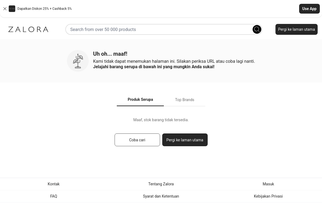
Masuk (268, 184)
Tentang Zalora (161, 184)
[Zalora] (28, 29)
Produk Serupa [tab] (140, 99)
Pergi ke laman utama (296, 29)
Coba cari (137, 140)
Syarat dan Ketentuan (161, 196)
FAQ (53, 196)
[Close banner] (5, 8)
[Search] (257, 29)
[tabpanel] (161, 134)
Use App (309, 9)
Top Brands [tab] (184, 100)
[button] (161, 8)
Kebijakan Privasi (268, 196)
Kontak (54, 184)
